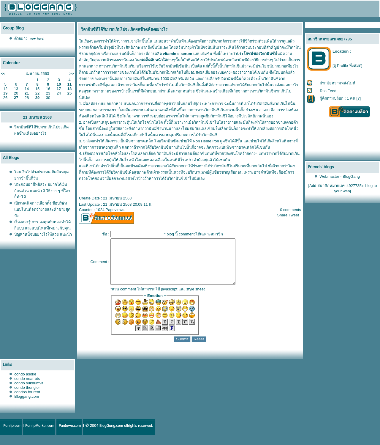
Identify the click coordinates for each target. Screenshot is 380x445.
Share (282, 215)
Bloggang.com (26, 405)
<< (3, 73)
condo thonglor (27, 396)
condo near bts (27, 387)
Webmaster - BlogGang (339, 176)
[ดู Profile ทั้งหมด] (347, 65)
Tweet (294, 215)
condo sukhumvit (28, 392)
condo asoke (25, 383)
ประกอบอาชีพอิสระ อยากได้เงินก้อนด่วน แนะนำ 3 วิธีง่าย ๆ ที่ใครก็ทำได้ (42, 190)
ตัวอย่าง (20, 38)
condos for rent (27, 401)
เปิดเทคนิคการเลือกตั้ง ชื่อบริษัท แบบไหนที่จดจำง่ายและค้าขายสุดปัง (42, 209)
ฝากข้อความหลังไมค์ (337, 83)
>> (71, 73)
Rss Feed (328, 91)
